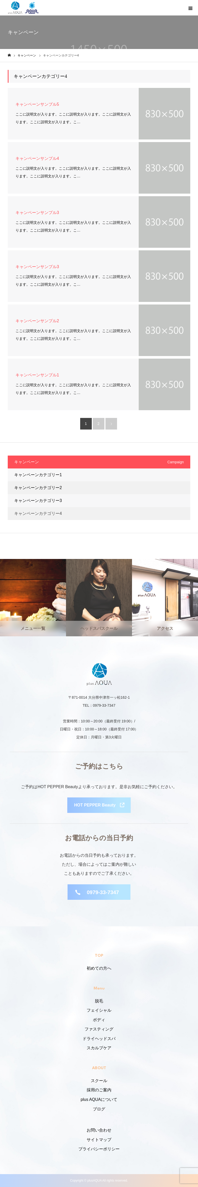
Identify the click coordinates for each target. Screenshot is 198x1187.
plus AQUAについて (99, 1099)
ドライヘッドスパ (99, 1038)
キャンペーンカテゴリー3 (38, 500)
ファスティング (99, 1029)
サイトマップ (99, 1139)
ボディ (99, 1020)
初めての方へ (99, 968)
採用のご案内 (99, 1090)
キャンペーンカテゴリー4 (38, 513)
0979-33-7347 (103, 892)
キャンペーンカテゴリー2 (38, 487)
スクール (99, 1080)
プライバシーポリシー (99, 1149)
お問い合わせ (99, 1130)
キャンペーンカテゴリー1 (38, 475)
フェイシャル (99, 1010)
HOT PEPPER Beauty (95, 805)
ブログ (99, 1109)
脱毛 (99, 1001)
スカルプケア (99, 1048)
